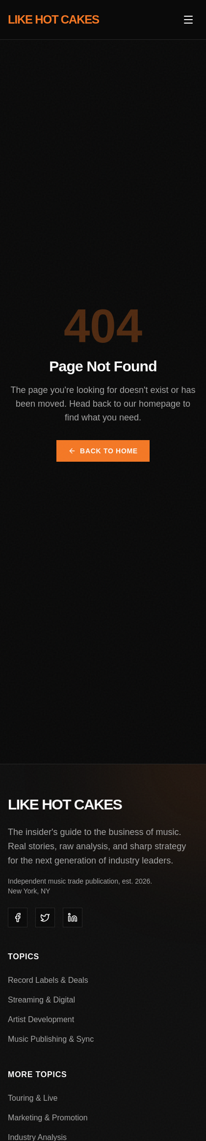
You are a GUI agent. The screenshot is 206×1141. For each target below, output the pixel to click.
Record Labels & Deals (48, 980)
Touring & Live (32, 1098)
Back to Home (103, 451)
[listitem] (17, 917)
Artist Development (41, 1019)
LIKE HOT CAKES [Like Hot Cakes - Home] (53, 19)
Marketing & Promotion (48, 1117)
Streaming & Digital (41, 1000)
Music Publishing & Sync (51, 1039)
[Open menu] (188, 19)
